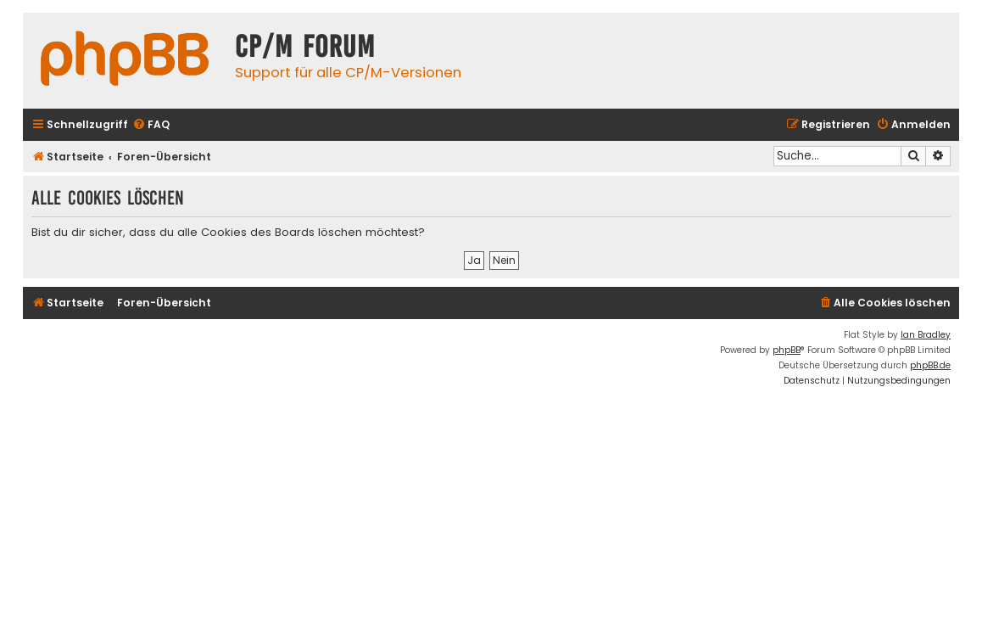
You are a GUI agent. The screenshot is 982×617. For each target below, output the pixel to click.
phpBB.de (930, 365)
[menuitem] (151, 125)
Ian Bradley (926, 334)
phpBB (787, 350)
